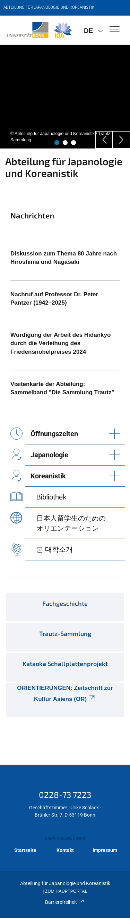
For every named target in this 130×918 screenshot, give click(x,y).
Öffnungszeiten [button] (54, 434)
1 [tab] (56, 142)
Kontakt (65, 850)
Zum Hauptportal (66, 891)
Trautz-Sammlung (65, 633)
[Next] (121, 139)
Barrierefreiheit (65, 902)
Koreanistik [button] (48, 476)
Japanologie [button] (49, 455)
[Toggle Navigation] (115, 29)
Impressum (105, 850)
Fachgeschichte (65, 603)
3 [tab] (73, 142)
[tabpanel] (65, 96)
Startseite (25, 850)
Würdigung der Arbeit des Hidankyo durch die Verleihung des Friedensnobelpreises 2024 (60, 343)
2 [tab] (65, 142)
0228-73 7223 (65, 795)
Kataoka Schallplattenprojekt (65, 663)
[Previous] (104, 139)
